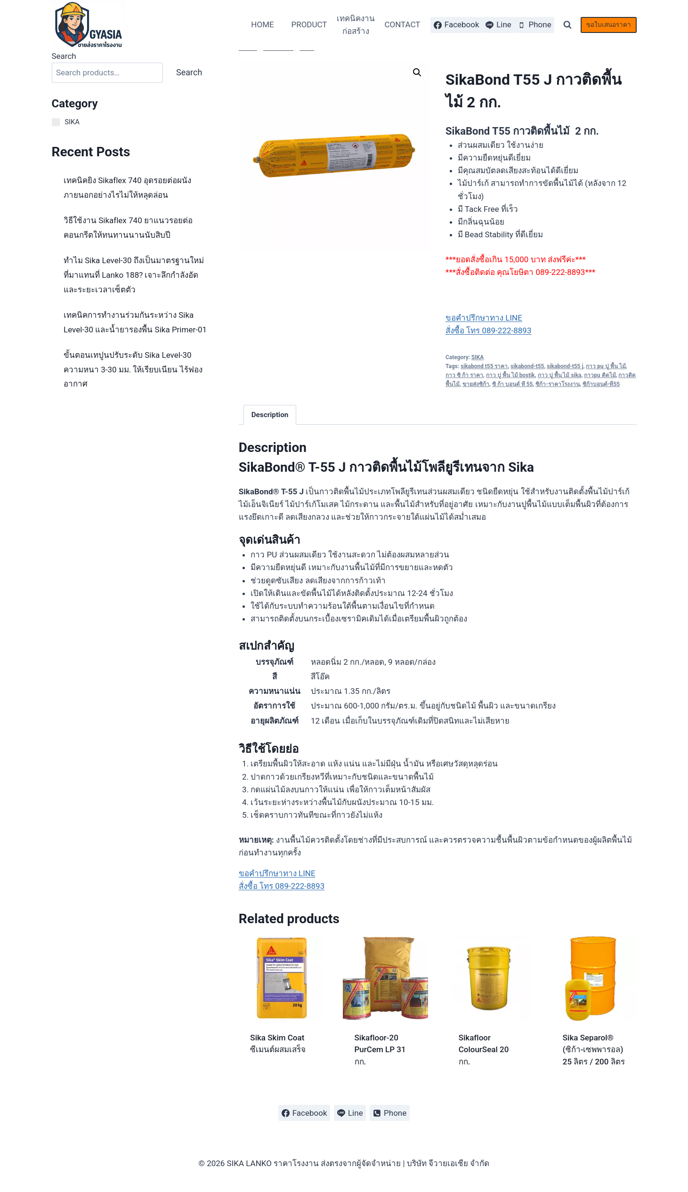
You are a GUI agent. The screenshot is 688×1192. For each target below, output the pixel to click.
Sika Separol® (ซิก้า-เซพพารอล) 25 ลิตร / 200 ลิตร (594, 1049)
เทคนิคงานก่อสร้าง (356, 25)
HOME (262, 24)
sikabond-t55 (527, 366)
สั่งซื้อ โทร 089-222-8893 (488, 330)
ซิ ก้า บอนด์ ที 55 (512, 384)
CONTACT (402, 24)
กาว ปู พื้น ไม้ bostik (510, 375)
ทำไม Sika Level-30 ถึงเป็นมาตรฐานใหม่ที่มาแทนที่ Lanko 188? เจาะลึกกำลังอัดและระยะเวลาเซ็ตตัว (134, 275)
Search (64, 56)
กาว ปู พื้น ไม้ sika (560, 375)
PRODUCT (309, 24)
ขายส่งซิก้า (475, 384)
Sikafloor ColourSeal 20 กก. (484, 1049)
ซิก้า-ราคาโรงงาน (557, 384)
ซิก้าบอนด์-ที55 (601, 384)
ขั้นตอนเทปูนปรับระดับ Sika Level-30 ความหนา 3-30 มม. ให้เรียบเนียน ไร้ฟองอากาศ (133, 369)
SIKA (477, 357)
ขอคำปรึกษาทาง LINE (483, 317)
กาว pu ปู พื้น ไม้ (605, 366)
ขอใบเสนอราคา (608, 24)
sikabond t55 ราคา (484, 366)
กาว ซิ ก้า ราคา (464, 375)
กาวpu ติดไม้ (599, 375)
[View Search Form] (567, 24)
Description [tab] (270, 415)
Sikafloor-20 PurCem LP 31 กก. (380, 1049)
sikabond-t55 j (565, 366)
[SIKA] (56, 122)
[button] (417, 72)
